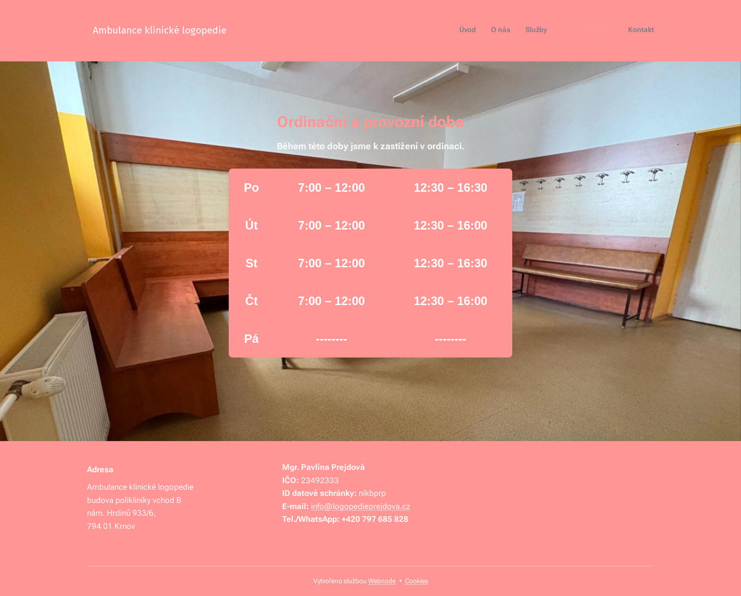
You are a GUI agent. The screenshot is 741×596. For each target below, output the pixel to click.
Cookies (416, 581)
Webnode (382, 581)
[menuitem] (596, 31)
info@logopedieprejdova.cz (360, 506)
